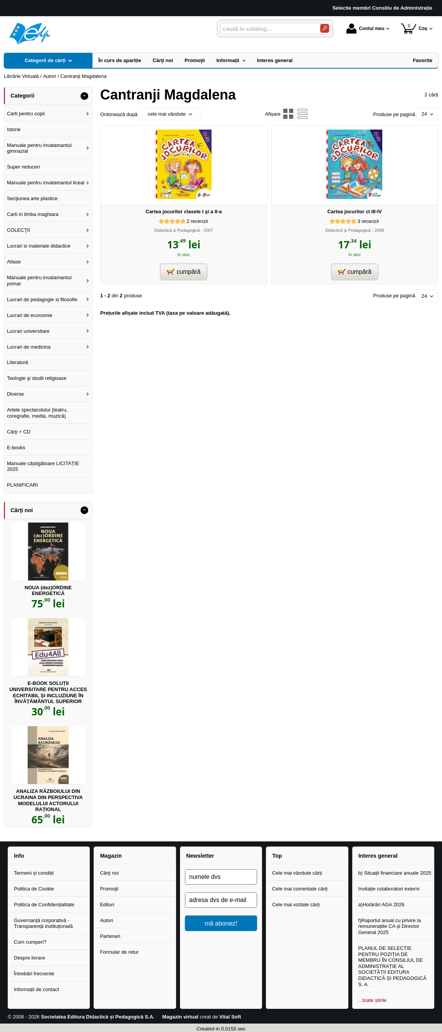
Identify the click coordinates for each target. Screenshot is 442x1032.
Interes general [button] (378, 856)
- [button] (84, 96)
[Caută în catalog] (324, 28)
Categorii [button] (22, 96)
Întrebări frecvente (34, 973)
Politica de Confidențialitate (44, 904)
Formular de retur (119, 952)
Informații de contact (36, 989)
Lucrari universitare (28, 331)
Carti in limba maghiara (33, 214)
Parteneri (110, 936)
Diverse (15, 394)
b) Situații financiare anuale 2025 (394, 873)
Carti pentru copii (26, 113)
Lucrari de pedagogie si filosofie (42, 299)
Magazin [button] (111, 856)
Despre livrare (29, 958)
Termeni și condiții (34, 873)
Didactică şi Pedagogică (177, 230)
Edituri (107, 904)
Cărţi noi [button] (21, 510)
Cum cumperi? (30, 942)
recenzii (197, 221)
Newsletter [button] (200, 856)
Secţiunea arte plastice (32, 198)
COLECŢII (18, 230)
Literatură (17, 362)
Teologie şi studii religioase (37, 378)
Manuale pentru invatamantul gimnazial (39, 148)
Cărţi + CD (18, 432)
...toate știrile (372, 1000)
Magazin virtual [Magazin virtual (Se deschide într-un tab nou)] (180, 1017)
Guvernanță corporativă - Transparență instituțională (43, 923)
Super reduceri (23, 167)
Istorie (13, 129)
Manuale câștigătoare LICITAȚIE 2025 (43, 466)
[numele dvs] (221, 877)
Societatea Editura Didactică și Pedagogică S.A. (98, 1017)
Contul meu (365, 29)
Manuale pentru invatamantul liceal (45, 182)
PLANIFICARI (22, 485)
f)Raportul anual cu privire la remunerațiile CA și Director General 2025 (389, 926)
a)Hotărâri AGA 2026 (381, 904)
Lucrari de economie (29, 315)
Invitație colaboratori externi (389, 889)
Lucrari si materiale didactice (39, 246)
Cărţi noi (109, 873)
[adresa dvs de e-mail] (221, 900)
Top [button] (277, 856)
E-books (16, 447)
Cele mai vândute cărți (297, 873)
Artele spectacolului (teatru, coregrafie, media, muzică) (37, 413)
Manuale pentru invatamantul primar (39, 281)
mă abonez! (221, 923)
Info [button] (19, 856)
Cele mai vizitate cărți (296, 904)
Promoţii (109, 889)
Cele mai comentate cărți (300, 889)
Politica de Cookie (34, 889)
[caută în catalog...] (267, 29)
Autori (106, 920)
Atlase (14, 262)
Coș (414, 28)
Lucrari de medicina (28, 347)
